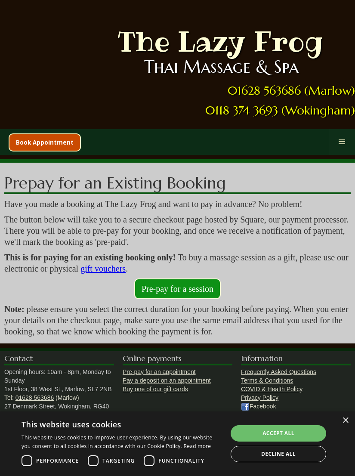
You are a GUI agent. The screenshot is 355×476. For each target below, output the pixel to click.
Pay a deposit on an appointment (167, 380)
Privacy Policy (259, 397)
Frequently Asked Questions (278, 371)
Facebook (263, 406)
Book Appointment (45, 142)
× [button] (345, 420)
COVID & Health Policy (272, 389)
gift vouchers (103, 268)
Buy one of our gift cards (155, 389)
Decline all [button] (278, 453)
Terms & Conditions (267, 380)
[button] (342, 142)
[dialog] (177, 443)
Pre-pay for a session (177, 289)
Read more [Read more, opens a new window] (197, 446)
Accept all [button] (278, 433)
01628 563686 (34, 397)
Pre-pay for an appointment (159, 371)
